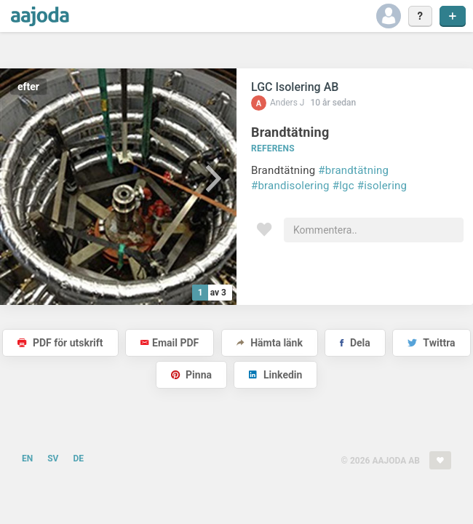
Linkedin (275, 375)
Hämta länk (269, 343)
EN (27, 458)
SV (52, 458)
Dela (355, 343)
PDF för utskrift (60, 343)
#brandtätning (353, 170)
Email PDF (169, 343)
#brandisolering (290, 185)
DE (78, 458)
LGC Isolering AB (294, 87)
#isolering (382, 185)
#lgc (343, 185)
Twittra (431, 343)
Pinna (191, 375)
